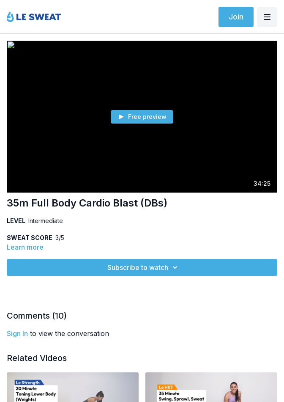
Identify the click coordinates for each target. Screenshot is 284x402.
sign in (17, 333)
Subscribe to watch (143, 267)
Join (236, 16)
